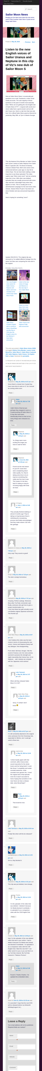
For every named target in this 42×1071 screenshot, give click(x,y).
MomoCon (9, 352)
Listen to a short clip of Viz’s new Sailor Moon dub (23, 307)
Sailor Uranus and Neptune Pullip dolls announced (24, 324)
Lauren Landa (31, 350)
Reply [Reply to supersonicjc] (13, 787)
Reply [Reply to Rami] (11, 744)
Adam (12, 356)
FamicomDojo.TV (16, 1)
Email (13, 1046)
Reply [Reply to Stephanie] (11, 393)
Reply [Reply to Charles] (13, 917)
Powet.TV (6, 1)
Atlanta (14, 350)
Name (13, 1036)
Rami (9, 731)
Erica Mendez (22, 350)
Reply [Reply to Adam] (13, 425)
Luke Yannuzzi (20, 672)
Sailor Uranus (22, 354)
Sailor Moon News (9, 3)
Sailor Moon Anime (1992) (28, 348)
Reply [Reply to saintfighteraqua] (11, 865)
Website (12, 1057)
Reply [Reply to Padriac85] (11, 618)
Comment (13, 1067)
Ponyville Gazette (27, 1)
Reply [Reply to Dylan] (11, 1011)
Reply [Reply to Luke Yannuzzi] (13, 687)
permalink (26, 356)
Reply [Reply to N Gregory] (13, 529)
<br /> (14, 214)
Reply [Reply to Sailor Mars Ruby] (11, 666)
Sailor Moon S (17, 352)
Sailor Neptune (13, 354)
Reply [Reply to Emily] (11, 581)
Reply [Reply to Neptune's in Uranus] (11, 558)
